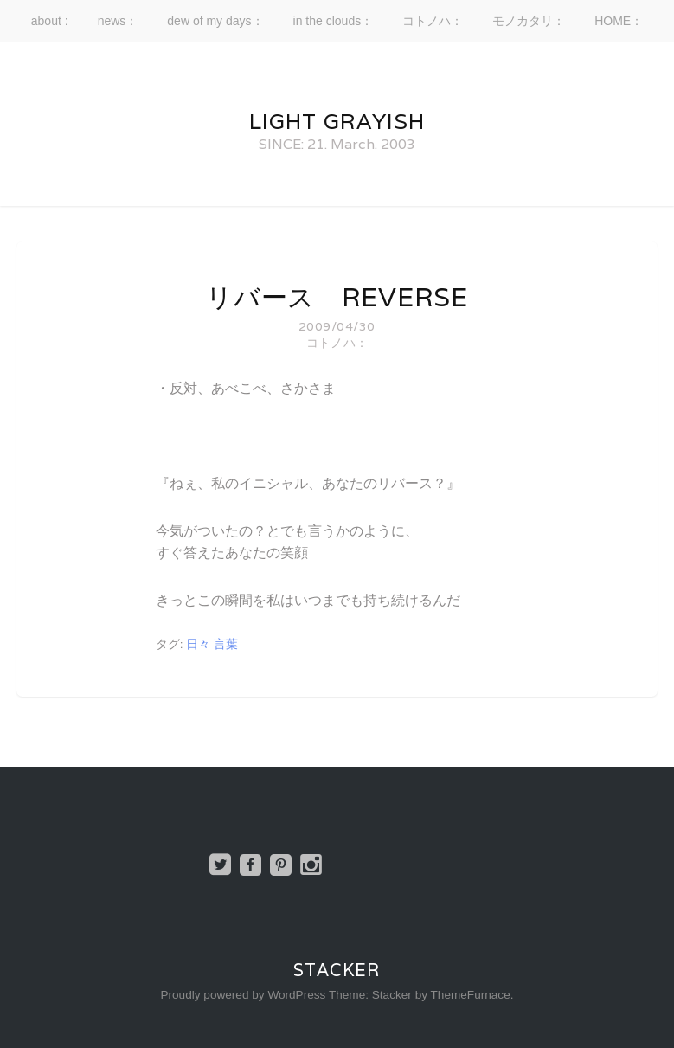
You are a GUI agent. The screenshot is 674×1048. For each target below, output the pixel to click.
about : (49, 21)
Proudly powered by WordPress (242, 994)
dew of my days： (215, 21)
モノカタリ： (528, 21)
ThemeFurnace (470, 994)
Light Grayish (337, 121)
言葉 (226, 644)
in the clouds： (333, 21)
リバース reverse (336, 297)
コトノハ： (432, 21)
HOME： (618, 21)
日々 (198, 644)
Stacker (336, 970)
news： (118, 21)
